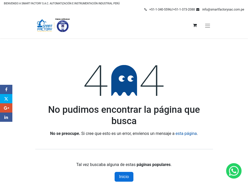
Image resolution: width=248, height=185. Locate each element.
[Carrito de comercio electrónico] (195, 25)
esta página (186, 133)
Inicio (124, 176)
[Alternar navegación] (207, 25)
